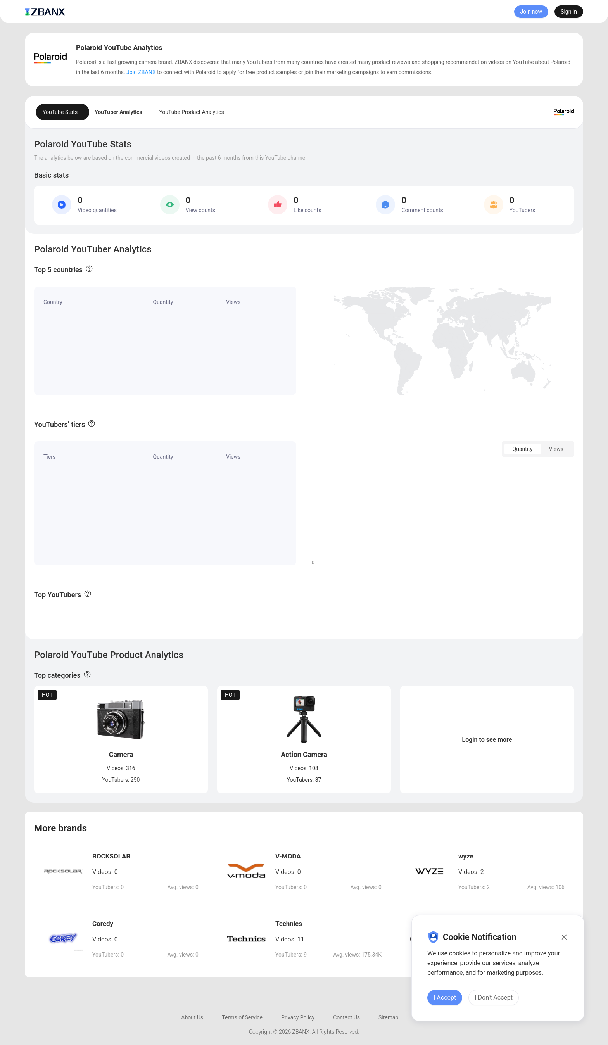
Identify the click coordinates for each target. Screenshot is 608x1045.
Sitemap (388, 1017)
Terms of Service (242, 1017)
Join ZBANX (140, 72)
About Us (192, 1017)
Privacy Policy (297, 1017)
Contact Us (346, 1017)
